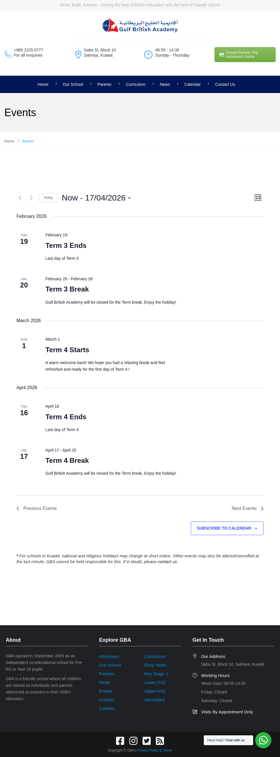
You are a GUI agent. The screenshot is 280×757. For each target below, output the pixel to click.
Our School (73, 84)
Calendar (192, 84)
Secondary (154, 699)
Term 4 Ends (65, 417)
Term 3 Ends (65, 245)
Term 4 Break (67, 460)
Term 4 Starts (67, 350)
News (165, 84)
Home (43, 84)
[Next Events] (31, 197)
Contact (106, 699)
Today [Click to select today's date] (48, 198)
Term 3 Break (67, 289)
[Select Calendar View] (258, 197)
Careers (106, 708)
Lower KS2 (154, 682)
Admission (109, 656)
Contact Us (225, 84)
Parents (104, 84)
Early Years (155, 665)
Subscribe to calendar (224, 528)
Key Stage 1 (156, 673)
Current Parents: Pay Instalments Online (238, 55)
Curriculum (135, 84)
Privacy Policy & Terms (154, 750)
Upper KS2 (154, 691)
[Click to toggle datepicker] (96, 198)
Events (105, 691)
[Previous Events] (19, 197)
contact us (167, 561)
